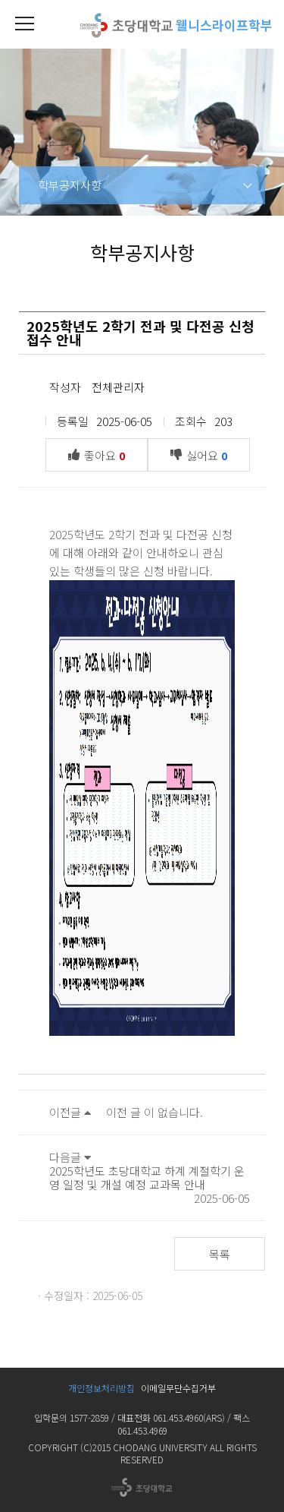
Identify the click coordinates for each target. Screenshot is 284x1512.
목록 (219, 1254)
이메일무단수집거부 (178, 1387)
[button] (24, 24)
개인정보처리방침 (101, 1387)
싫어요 (202, 454)
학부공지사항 (69, 185)
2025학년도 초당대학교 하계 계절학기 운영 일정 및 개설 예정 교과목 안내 (147, 1177)
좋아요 (100, 454)
